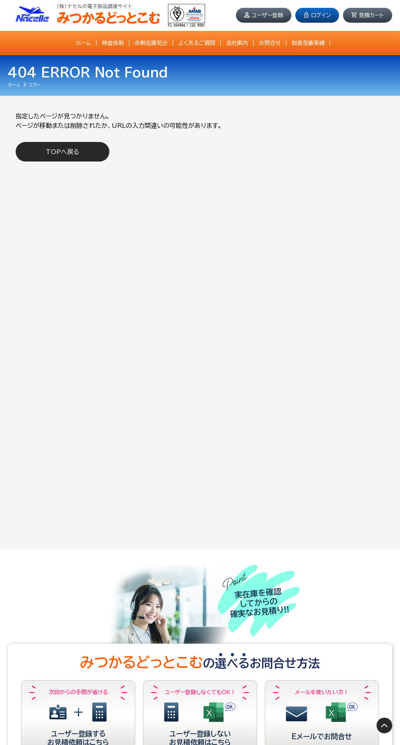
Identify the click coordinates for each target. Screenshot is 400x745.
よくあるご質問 (197, 43)
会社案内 (237, 43)
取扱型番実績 (308, 43)
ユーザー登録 (267, 15)
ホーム (83, 43)
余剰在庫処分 (151, 43)
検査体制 (113, 43)
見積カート (371, 15)
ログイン (321, 15)
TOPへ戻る (62, 152)
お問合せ (270, 43)
